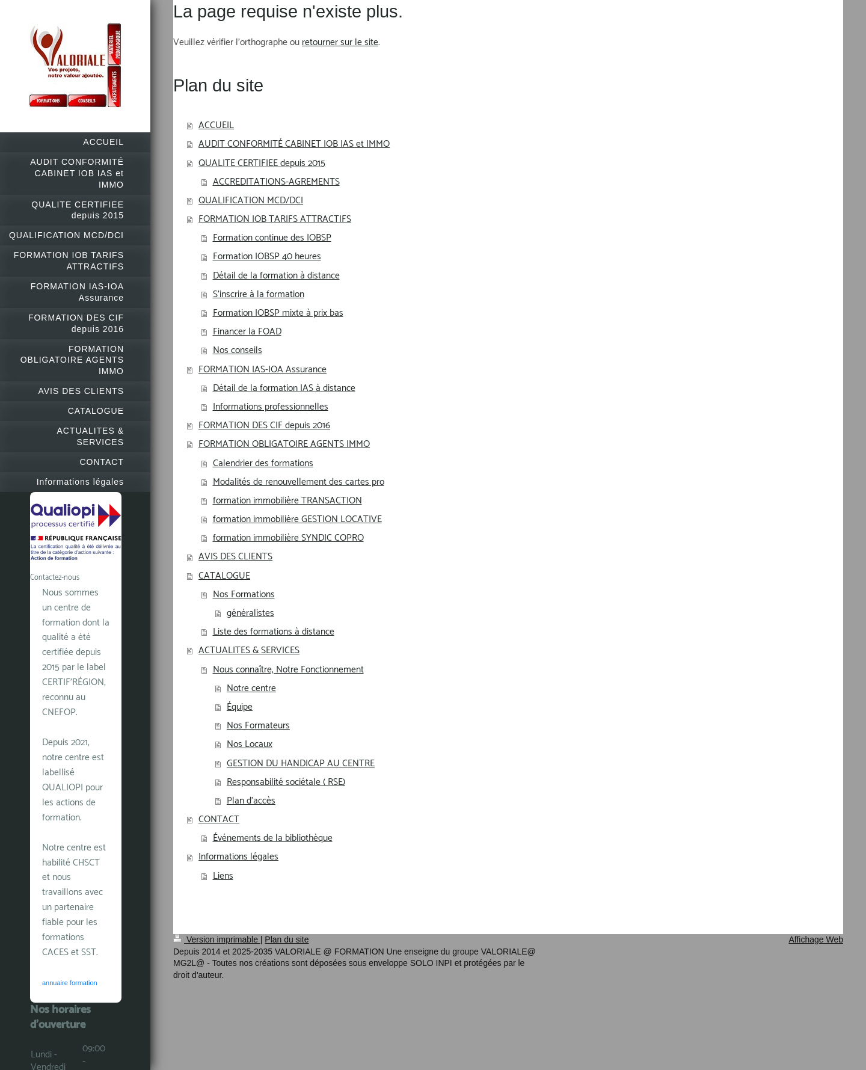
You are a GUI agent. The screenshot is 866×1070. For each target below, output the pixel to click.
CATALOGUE (224, 575)
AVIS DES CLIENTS (235, 556)
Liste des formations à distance (273, 631)
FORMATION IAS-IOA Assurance (262, 369)
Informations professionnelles (270, 406)
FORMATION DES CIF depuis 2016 (264, 425)
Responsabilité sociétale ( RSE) (286, 782)
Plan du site (287, 939)
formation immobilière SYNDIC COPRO (288, 538)
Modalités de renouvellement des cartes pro (298, 482)
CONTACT (218, 819)
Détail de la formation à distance (276, 275)
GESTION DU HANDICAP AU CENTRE (301, 763)
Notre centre (251, 688)
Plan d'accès (251, 800)
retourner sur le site (340, 42)
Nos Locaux (249, 744)
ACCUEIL (216, 125)
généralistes (250, 613)
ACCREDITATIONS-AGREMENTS (276, 181)
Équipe (240, 707)
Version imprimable (216, 939)
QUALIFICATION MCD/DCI (250, 200)
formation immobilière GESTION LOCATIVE (297, 519)
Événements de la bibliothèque (273, 838)
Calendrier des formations (263, 463)
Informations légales (238, 856)
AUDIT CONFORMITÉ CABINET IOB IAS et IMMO (294, 144)
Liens (223, 876)
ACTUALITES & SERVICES (248, 650)
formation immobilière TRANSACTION (287, 500)
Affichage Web (815, 939)
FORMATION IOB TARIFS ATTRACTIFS (274, 219)
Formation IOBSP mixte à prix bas (278, 313)
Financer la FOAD (247, 331)
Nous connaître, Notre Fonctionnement (288, 669)
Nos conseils (237, 350)
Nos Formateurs (258, 725)
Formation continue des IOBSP (272, 237)
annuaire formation (69, 982)
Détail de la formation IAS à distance (284, 388)
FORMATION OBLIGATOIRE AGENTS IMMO (284, 444)
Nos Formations (244, 594)
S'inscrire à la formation (258, 294)
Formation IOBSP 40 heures (267, 256)
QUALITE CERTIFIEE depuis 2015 (261, 163)
